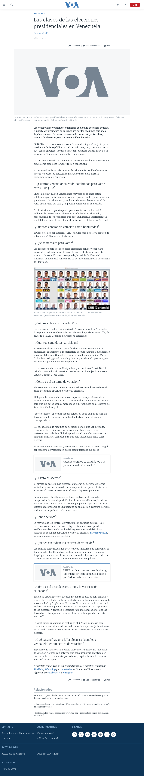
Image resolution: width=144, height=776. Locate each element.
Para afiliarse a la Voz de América (18, 733)
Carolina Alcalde (41, 33)
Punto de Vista (9, 769)
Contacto (6, 738)
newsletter (66, 669)
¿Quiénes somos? (45, 733)
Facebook (52, 672)
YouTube (38, 669)
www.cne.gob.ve (98, 532)
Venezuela (39, 14)
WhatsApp (49, 669)
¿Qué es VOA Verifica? (48, 753)
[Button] (74, 46)
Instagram (68, 672)
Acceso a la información (13, 753)
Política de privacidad (47, 738)
